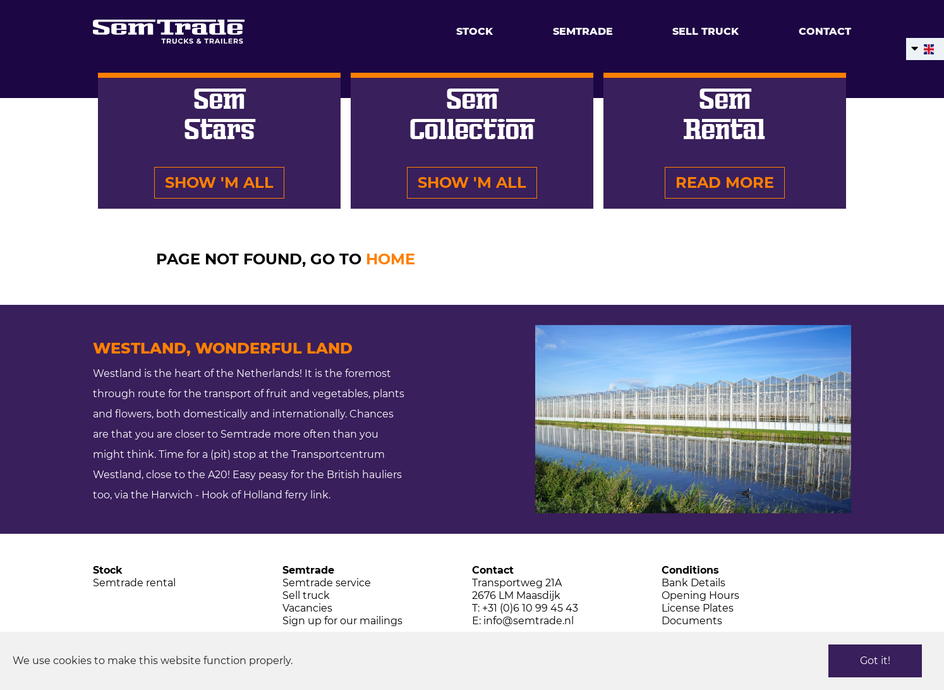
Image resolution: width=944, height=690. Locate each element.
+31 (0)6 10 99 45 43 (530, 608)
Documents (692, 621)
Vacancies (307, 608)
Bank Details (693, 583)
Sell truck (705, 31)
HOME (390, 259)
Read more (724, 182)
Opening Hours (700, 595)
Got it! (875, 661)
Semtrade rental (134, 583)
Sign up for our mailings (342, 621)
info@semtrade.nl (528, 621)
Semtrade (583, 31)
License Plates (698, 608)
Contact (825, 31)
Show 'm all (219, 182)
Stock (474, 31)
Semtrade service (326, 583)
